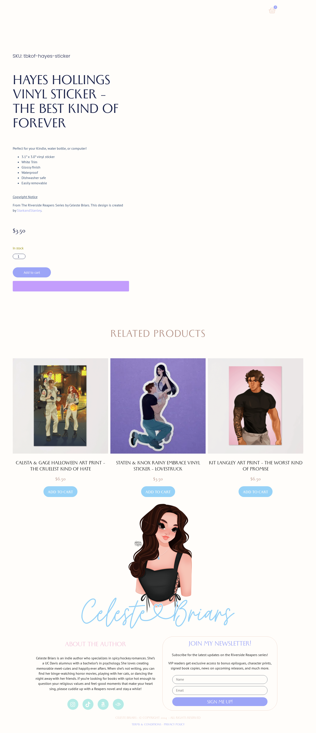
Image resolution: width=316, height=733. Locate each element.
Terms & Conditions (146, 725)
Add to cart (32, 272)
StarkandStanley (29, 210)
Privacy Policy (174, 725)
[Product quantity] (19, 256)
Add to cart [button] (60, 492)
